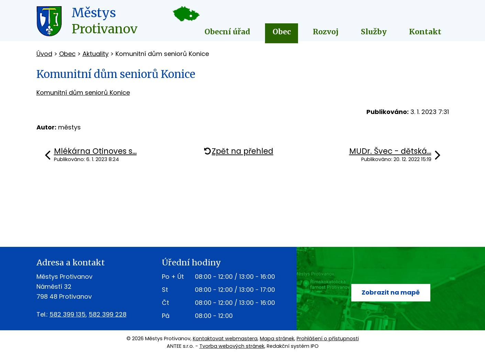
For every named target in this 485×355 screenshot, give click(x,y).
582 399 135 (67, 314)
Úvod (44, 53)
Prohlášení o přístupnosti (328, 338)
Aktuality (95, 53)
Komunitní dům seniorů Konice (83, 92)
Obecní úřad (227, 31)
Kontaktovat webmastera (225, 338)
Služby (374, 31)
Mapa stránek (277, 338)
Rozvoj (326, 31)
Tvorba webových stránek (231, 346)
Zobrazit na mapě (391, 292)
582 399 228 (107, 314)
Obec (282, 31)
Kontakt (425, 31)
